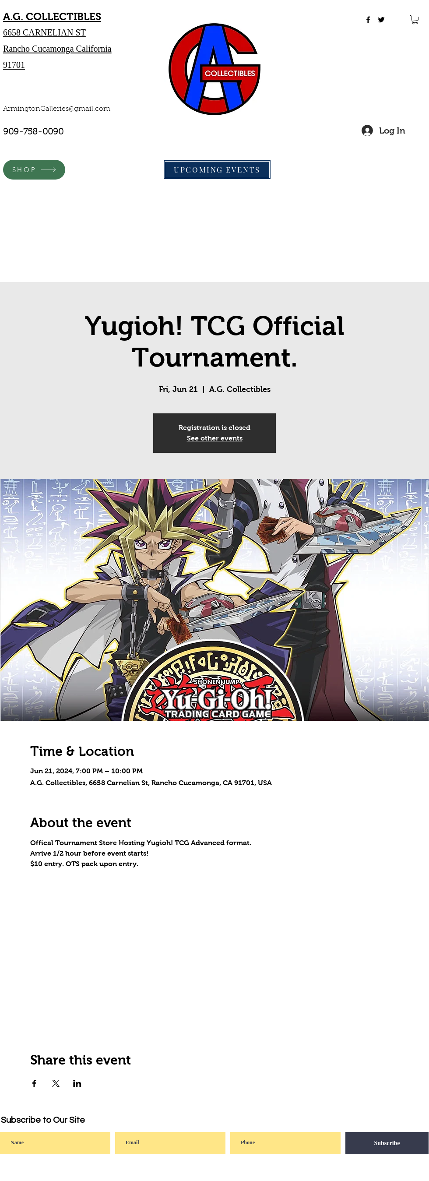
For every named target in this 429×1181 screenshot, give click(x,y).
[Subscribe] (387, 1143)
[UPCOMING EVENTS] (217, 170)
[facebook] (368, 19)
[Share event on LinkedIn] (77, 1083)
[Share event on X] (56, 1083)
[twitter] (381, 19)
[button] (415, 19)
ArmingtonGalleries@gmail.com (56, 109)
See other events (215, 438)
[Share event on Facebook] (34, 1083)
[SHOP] (34, 170)
